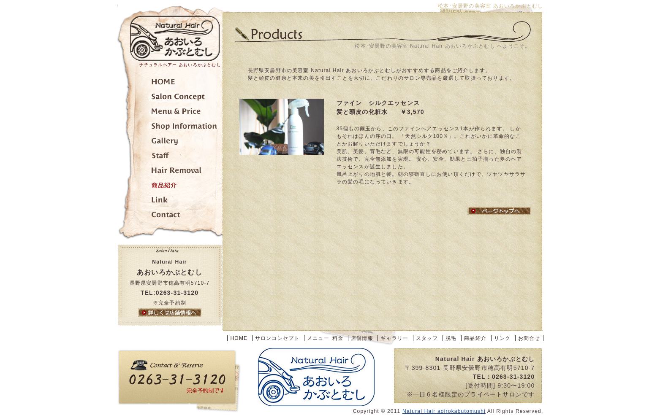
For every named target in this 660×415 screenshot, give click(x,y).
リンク (170, 201)
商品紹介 (170, 186)
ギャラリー (170, 142)
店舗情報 (170, 127)
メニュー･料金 (170, 112)
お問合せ (170, 216)
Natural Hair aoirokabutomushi (444, 411)
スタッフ (170, 157)
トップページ (170, 83)
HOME (238, 338)
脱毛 (170, 171)
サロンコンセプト (170, 98)
